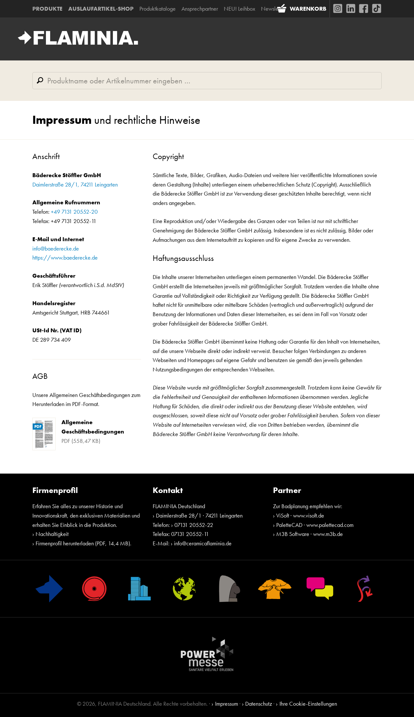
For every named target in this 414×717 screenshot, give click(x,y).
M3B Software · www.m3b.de (309, 534)
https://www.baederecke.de (65, 257)
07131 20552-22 (193, 525)
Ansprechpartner (199, 8)
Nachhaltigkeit (52, 534)
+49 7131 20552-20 (74, 211)
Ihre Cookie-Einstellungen (308, 703)
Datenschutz (258, 703)
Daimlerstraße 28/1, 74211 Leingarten (75, 184)
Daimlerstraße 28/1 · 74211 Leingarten (199, 515)
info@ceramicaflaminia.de (203, 543)
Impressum (226, 703)
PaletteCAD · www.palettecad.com (315, 525)
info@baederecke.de (55, 248)
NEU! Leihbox (239, 8)
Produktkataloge (157, 8)
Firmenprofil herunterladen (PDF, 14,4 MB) (83, 543)
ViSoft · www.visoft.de (300, 515)
